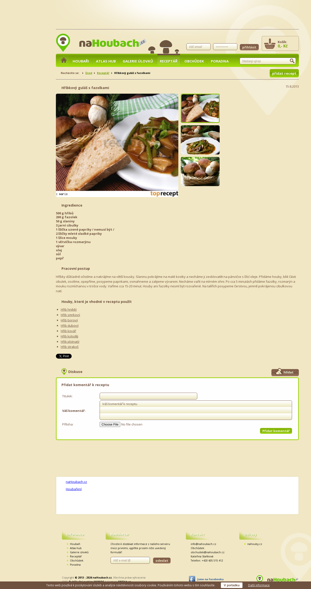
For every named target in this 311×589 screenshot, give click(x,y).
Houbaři (81, 61)
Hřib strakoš (69, 346)
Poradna (220, 61)
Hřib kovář (68, 331)
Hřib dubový (70, 325)
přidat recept (284, 73)
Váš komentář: (74, 410)
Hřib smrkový (70, 315)
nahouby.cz (254, 544)
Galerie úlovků (138, 61)
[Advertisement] (262, 124)
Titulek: (67, 396)
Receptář (169, 61)
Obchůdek (194, 61)
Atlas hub (106, 61)
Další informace (259, 585)
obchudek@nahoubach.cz (208, 552)
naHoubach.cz (76, 482)
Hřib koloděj (69, 336)
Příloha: (67, 424)
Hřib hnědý (69, 309)
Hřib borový (69, 320)
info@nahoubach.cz (203, 544)
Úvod (88, 73)
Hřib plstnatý (70, 341)
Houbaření (74, 489)
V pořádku (232, 585)
